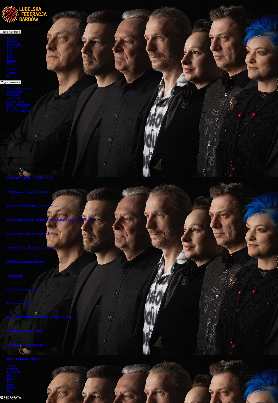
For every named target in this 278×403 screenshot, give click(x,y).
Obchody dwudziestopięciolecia (26, 261)
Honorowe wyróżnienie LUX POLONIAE (32, 205)
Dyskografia (14, 44)
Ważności (12, 41)
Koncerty (12, 47)
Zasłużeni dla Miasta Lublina (25, 330)
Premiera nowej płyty (20, 303)
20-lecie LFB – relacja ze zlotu (25, 344)
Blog (10, 63)
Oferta (10, 57)
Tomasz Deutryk (16, 101)
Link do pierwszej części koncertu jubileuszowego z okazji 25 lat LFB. (49, 219)
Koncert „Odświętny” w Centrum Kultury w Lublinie (39, 316)
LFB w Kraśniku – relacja (23, 358)
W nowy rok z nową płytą (22, 289)
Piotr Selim (13, 94)
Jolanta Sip (13, 97)
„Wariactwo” (15, 275)
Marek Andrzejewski (19, 88)
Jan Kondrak (14, 91)
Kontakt (11, 60)
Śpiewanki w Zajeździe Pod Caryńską (30, 247)
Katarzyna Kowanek (18, 104)
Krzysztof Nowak (17, 107)
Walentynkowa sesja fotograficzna (28, 191)
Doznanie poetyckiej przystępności (28, 233)
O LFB (11, 37)
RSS (9, 75)
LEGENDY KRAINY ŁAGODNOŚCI (30, 177)
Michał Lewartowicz (19, 110)
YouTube (12, 72)
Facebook (12, 69)
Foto (9, 50)
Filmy (10, 53)
